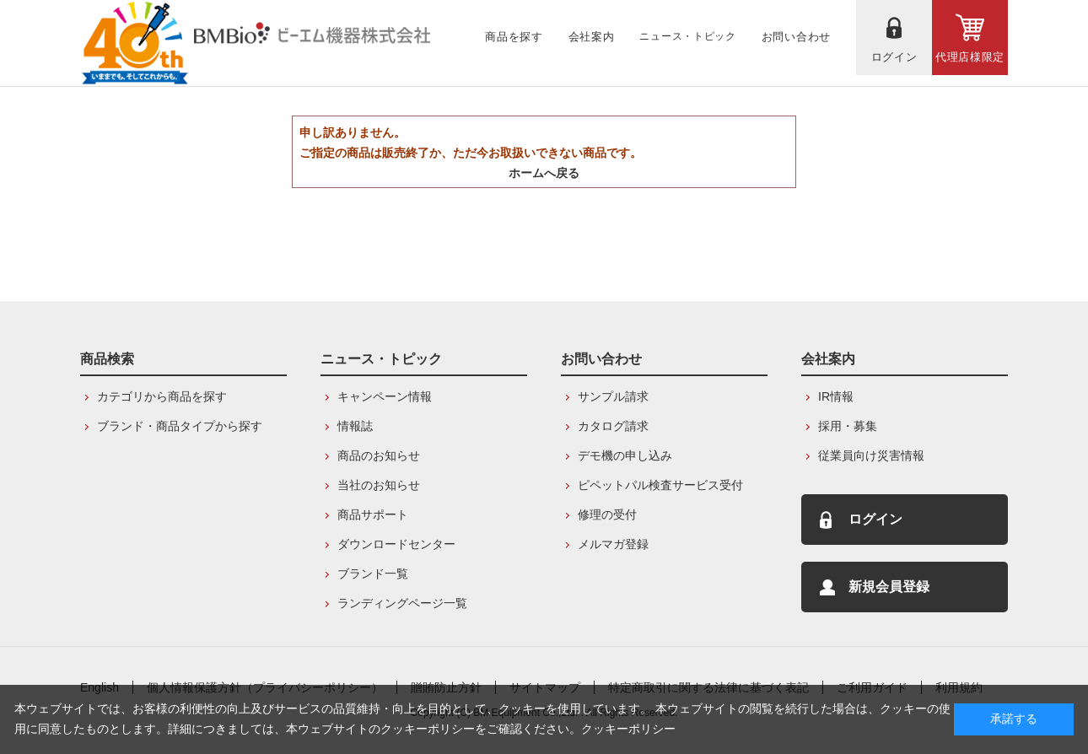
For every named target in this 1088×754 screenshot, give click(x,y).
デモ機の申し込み (625, 455)
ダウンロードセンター (396, 544)
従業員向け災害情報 (871, 455)
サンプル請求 (613, 396)
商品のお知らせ (378, 455)
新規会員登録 (888, 586)
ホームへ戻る (544, 173)
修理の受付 (607, 514)
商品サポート (372, 514)
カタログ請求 (613, 426)
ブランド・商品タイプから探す (179, 426)
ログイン (875, 519)
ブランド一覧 (372, 573)
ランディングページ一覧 (402, 603)
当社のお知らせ (378, 485)
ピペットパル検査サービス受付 (660, 485)
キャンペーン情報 (384, 396)
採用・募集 (847, 426)
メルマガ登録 (613, 544)
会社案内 (828, 359)
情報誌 (355, 426)
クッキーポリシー (628, 728)
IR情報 (836, 396)
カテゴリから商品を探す (162, 396)
